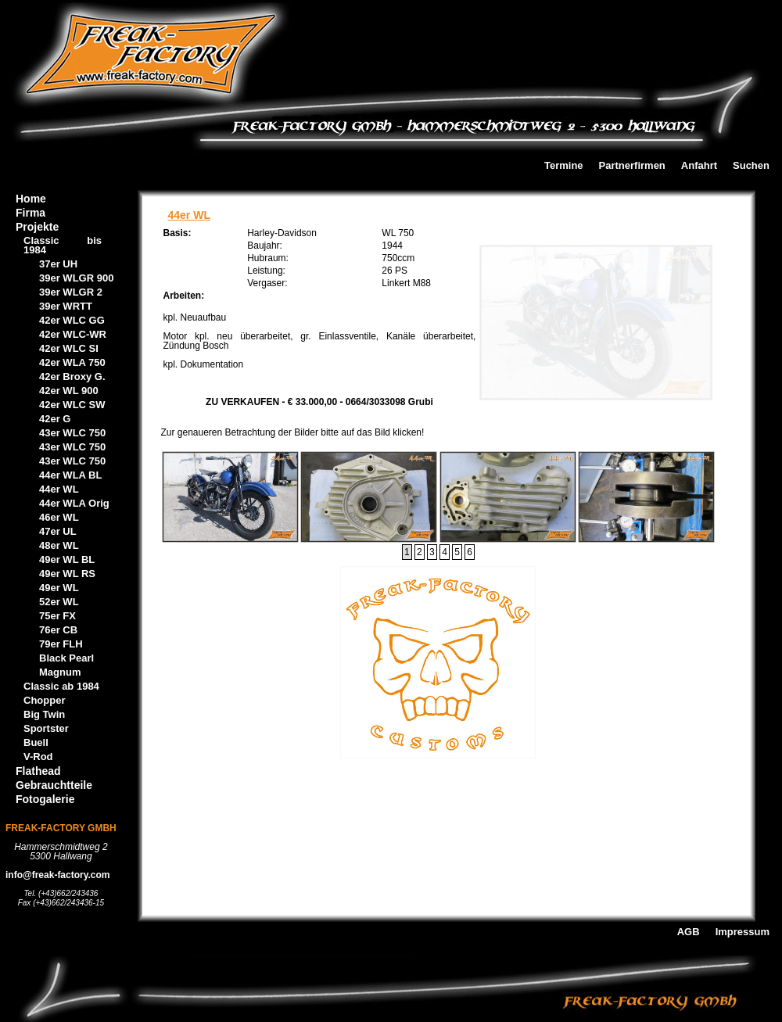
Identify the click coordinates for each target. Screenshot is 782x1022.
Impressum (742, 932)
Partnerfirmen (632, 166)
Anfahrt (699, 166)
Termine (563, 166)
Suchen (751, 166)
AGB (688, 932)
